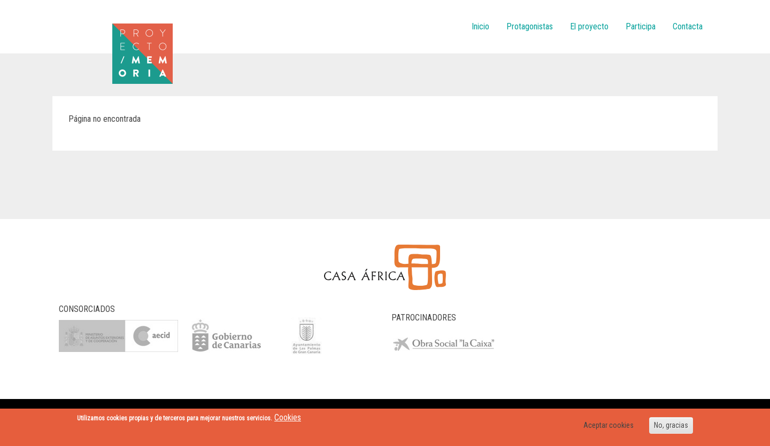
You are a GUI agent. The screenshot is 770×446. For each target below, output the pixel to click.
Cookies (287, 417)
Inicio (480, 26)
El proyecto (589, 26)
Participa (641, 26)
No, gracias (671, 425)
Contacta (688, 26)
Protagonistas (529, 26)
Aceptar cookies (608, 425)
